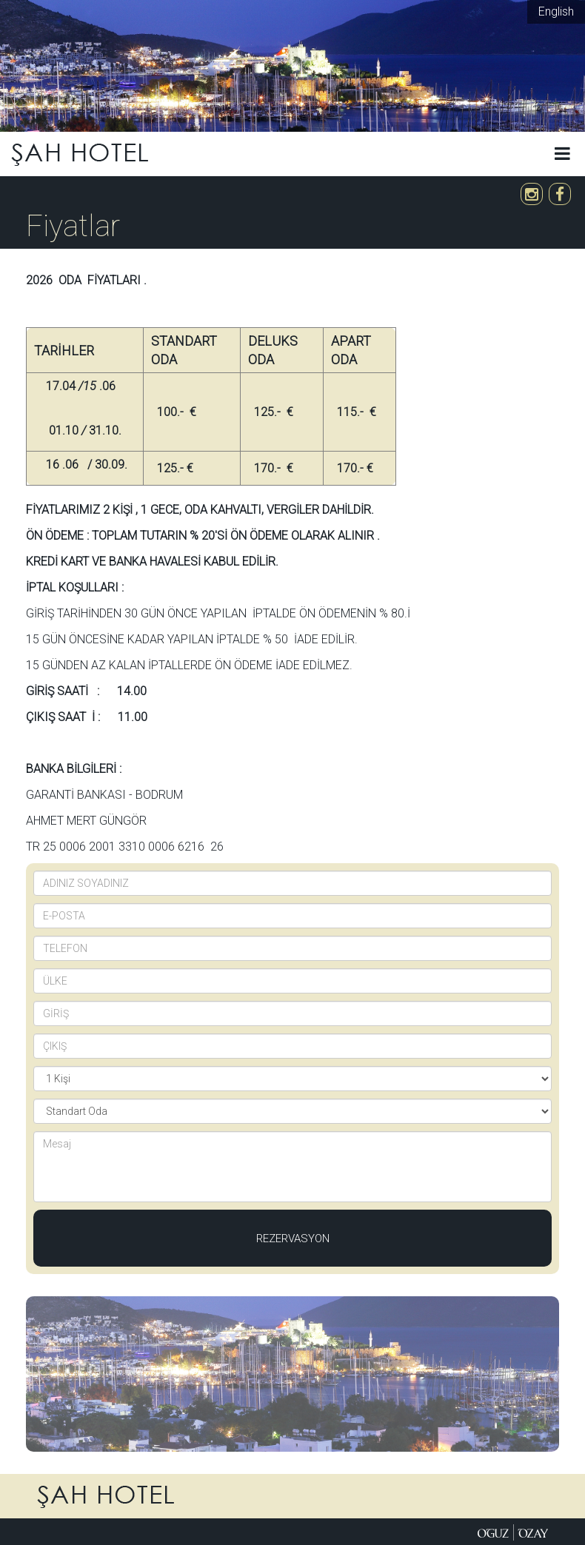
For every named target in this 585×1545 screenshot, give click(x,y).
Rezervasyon (293, 1238)
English (556, 11)
